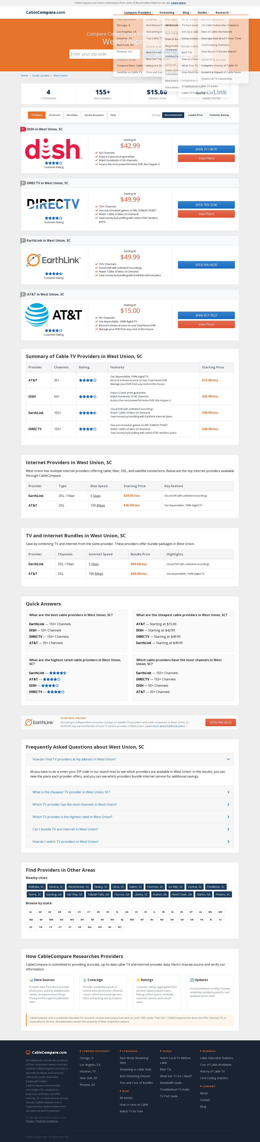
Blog (187, 12)
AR (59, 911)
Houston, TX (88, 1071)
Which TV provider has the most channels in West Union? (75, 804)
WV (100, 927)
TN (40, 927)
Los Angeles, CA (90, 1065)
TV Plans (36, 115)
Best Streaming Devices (135, 1076)
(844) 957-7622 (206, 315)
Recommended (173, 114)
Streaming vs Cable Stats (135, 1069)
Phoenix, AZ (87, 1085)
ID (145, 911)
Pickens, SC (223, 894)
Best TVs (165, 1069)
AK (40, 911)
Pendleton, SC (216, 887)
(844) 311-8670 (206, 149)
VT (70, 927)
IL (154, 911)
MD (220, 911)
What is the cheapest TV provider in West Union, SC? (71, 792)
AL (30, 911)
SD (30, 927)
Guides (203, 12)
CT (88, 911)
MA (31, 919)
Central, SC (195, 887)
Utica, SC (118, 887)
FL (117, 911)
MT (82, 919)
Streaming (168, 12)
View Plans (206, 158)
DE (98, 911)
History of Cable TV (212, 1071)
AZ (49, 911)
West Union (60, 75)
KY (191, 911)
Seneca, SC (56, 887)
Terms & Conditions (47, 1121)
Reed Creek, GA (182, 894)
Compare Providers (138, 12)
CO (79, 911)
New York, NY (88, 1078)
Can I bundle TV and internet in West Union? (65, 829)
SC (220, 919)
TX (50, 927)
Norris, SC (34, 894)
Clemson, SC (155, 887)
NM (132, 919)
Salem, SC (135, 887)
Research (223, 12)
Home (24, 75)
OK (182, 919)
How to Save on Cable (134, 1104)
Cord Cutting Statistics (214, 1078)
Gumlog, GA (54, 894)
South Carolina (40, 75)
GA (126, 911)
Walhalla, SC (36, 887)
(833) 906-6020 (206, 265)
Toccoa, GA (121, 894)
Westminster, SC (78, 887)
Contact (205, 1100)
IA (172, 911)
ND (162, 919)
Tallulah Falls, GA (98, 894)
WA (90, 927)
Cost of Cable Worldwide (216, 1065)
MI (41, 919)
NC (152, 919)
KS (181, 911)
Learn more (178, 3)
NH (112, 919)
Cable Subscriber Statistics (216, 1058)
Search (164, 54)
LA (200, 911)
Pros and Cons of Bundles (136, 1083)
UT (60, 927)
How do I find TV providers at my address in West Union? (74, 759)
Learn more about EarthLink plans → (166, 726)
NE (92, 919)
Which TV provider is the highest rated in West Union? (72, 817)
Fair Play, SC (74, 894)
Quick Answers (94, 115)
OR (192, 919)
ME (210, 911)
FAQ (113, 115)
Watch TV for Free (131, 1111)
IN (163, 911)
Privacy (30, 1121)
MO (72, 919)
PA (201, 919)
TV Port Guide (169, 1096)
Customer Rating (219, 114)
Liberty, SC (141, 894)
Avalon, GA (160, 894)
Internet (54, 115)
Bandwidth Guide (171, 1083)
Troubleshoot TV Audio (175, 1089)
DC (107, 911)
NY (142, 919)
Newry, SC (101, 887)
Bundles (72, 115)
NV (102, 919)
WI (109, 927)
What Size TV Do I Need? (176, 1076)
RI (211, 919)
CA (69, 911)
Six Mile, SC (175, 887)
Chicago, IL (87, 1058)
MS (61, 919)
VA (79, 927)
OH (172, 919)
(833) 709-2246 (206, 205)
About (204, 1093)
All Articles (126, 1098)
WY (120, 927)
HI (136, 911)
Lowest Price (196, 114)
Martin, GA (204, 894)
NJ (122, 919)
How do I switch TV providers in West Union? (65, 841)
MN (51, 919)
